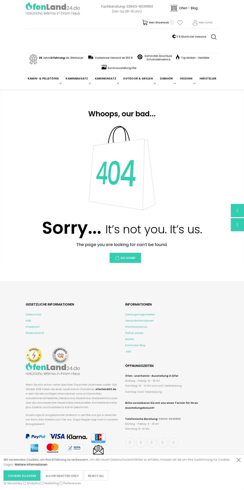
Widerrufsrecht (35, 333)
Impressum (33, 327)
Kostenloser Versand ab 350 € (110, 58)
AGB (28, 320)
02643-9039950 (139, 6)
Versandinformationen (139, 320)
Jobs (128, 351)
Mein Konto (205, 22)
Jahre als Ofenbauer (56, 58)
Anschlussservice (136, 327)
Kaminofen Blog (135, 345)
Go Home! (127, 258)
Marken (129, 339)
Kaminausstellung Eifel (119, 68)
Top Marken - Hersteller (192, 58)
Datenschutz (33, 314)
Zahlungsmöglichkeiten (140, 314)
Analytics (33, 483)
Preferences (72, 483)
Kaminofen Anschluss (158, 56)
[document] (117, 472)
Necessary (14, 483)
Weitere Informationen (31, 465)
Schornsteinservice (158, 59)
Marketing (52, 483)
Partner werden (134, 333)
